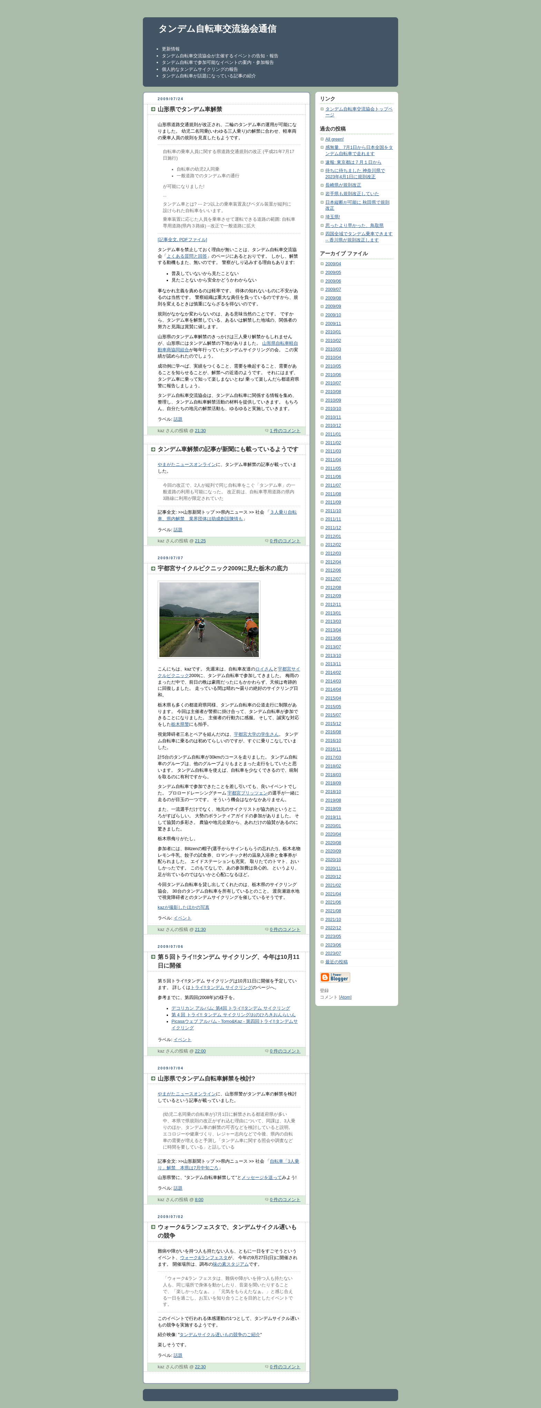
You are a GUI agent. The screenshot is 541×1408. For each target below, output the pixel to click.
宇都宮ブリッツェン (247, 793)
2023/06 (333, 945)
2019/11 (333, 817)
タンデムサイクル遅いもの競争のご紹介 (219, 1334)
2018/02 (333, 766)
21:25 (200, 541)
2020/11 (333, 868)
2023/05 (333, 936)
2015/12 (333, 723)
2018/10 (333, 791)
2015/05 (333, 706)
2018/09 (333, 783)
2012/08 (333, 587)
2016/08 (333, 732)
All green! (334, 139)
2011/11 (333, 519)
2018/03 (333, 774)
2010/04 (333, 357)
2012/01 (333, 536)
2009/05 (333, 272)
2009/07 (333, 289)
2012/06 (333, 570)
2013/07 (333, 647)
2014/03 (333, 681)
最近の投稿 (336, 962)
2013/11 (333, 664)
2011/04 (333, 459)
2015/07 (333, 715)
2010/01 (333, 332)
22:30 (200, 1366)
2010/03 (333, 349)
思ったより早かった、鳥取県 (354, 225)
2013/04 (333, 630)
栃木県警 (180, 724)
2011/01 (333, 434)
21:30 (200, 430)
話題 (178, 419)
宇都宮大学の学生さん (256, 734)
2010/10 (333, 408)
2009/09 (333, 306)
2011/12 (333, 527)
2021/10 (333, 919)
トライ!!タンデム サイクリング (221, 987)
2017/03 (333, 757)
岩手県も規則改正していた (352, 193)
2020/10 (333, 859)
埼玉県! (332, 217)
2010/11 (333, 417)
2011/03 (333, 451)
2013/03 (333, 621)
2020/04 (333, 834)
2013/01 (333, 613)
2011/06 (333, 476)
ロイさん (264, 669)
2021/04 (333, 894)
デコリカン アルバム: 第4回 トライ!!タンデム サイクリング (230, 1008)
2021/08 (333, 910)
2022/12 (333, 927)
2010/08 (333, 391)
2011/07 (333, 485)
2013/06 (333, 638)
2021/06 (333, 902)
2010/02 (333, 340)
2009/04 (333, 263)
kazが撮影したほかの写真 (183, 907)
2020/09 (333, 851)
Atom (345, 997)
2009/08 (333, 298)
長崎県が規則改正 (343, 185)
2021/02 (333, 885)
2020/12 (333, 876)
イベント (182, 918)
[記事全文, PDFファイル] (182, 239)
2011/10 (333, 510)
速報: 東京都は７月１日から (353, 162)
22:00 (200, 1051)
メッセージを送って (262, 1177)
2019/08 (333, 800)
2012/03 (333, 553)
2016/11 (333, 749)
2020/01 (333, 826)
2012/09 (333, 595)
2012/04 (333, 562)
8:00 (199, 1199)
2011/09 (333, 502)
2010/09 (333, 400)
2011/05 (333, 468)
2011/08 (333, 494)
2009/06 (333, 281)
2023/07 (333, 953)
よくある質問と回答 (187, 256)
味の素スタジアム (231, 1264)
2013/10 (333, 655)
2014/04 (333, 689)
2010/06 (333, 374)
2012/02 (333, 544)
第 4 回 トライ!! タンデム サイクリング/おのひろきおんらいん (233, 1014)
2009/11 (333, 323)
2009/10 (333, 315)
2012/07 (333, 579)
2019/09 (333, 808)
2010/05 (333, 366)
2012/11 (333, 604)
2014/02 (333, 672)
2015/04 (333, 698)
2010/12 (333, 425)
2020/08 (333, 842)
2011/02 (333, 442)
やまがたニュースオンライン (187, 464)
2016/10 (333, 740)
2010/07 (333, 383)
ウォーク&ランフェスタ (204, 1257)
